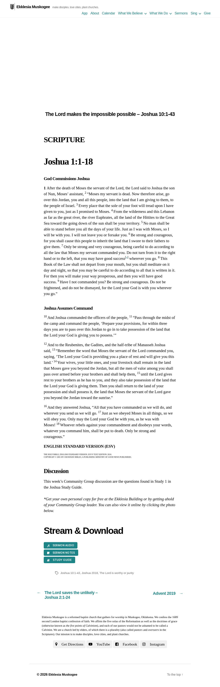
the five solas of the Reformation (121, 622)
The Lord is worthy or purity (118, 573)
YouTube (99, 645)
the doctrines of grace (165, 622)
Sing (194, 14)
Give (207, 14)
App (84, 14)
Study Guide (59, 560)
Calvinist (47, 631)
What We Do (159, 14)
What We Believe (130, 14)
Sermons (181, 14)
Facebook (127, 645)
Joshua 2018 (90, 573)
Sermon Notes (61, 553)
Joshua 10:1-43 (70, 573)
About (94, 14)
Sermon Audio (60, 545)
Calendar (108, 14)
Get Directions (67, 645)
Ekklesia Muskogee (32, 4)
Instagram (155, 645)
